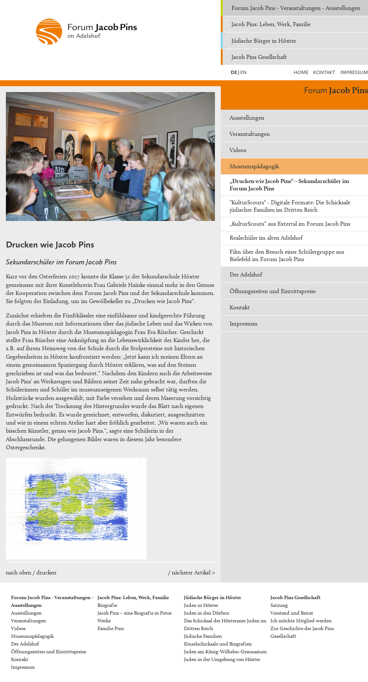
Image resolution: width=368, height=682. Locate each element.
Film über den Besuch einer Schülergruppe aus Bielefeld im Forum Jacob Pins (287, 255)
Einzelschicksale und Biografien (218, 644)
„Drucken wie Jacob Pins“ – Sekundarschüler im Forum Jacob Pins (289, 184)
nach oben (18, 572)
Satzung (279, 605)
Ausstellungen (247, 117)
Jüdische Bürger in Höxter (263, 40)
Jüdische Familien (203, 636)
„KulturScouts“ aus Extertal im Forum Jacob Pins (290, 223)
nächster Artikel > (193, 572)
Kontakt (324, 72)
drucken (46, 572)
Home (301, 72)
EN (243, 72)
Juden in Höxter (201, 605)
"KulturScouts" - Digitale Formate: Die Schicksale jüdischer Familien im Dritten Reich (290, 206)
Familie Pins (111, 628)
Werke (104, 621)
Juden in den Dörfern (206, 613)
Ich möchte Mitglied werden (301, 621)
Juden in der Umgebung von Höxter (222, 659)
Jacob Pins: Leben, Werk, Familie (271, 24)
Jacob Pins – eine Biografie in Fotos (134, 613)
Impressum (354, 72)
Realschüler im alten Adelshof (266, 237)
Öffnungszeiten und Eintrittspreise (273, 291)
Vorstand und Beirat (291, 613)
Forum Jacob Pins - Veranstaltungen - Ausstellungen (295, 7)
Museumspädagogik (254, 166)
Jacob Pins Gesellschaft (259, 56)
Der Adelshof (246, 274)
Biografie (107, 605)
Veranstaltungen (250, 133)
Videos (238, 150)
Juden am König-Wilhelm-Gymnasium (225, 651)
